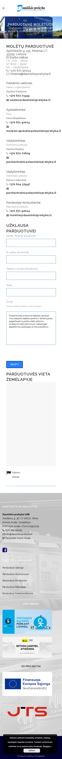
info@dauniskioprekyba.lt (18, 534)
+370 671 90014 (20, 70)
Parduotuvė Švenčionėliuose (17, 593)
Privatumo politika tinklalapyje (31, 756)
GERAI (32, 750)
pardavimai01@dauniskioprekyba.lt (31, 161)
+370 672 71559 (19, 95)
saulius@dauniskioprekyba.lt (30, 100)
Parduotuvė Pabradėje (14, 587)
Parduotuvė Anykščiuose (15, 574)
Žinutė (9, 301)
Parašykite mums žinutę (17, 538)
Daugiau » (47, 746)
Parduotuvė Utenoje (12, 567)
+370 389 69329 (13, 530)
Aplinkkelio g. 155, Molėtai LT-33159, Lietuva (27, 52)
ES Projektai (31, 666)
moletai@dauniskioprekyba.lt (30, 74)
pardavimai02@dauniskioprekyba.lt (31, 192)
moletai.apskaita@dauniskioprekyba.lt (33, 131)
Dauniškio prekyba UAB (16, 514)
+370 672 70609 (19, 153)
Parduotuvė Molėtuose (14, 580)
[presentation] (31, 354)
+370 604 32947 (19, 184)
